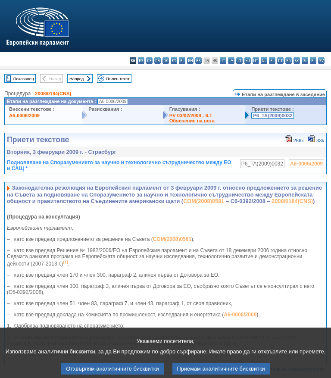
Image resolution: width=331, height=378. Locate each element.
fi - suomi (313, 60)
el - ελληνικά (182, 60)
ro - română (288, 60)
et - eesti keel (174, 60)
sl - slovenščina (305, 60)
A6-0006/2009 (24, 115)
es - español (141, 60)
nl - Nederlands (264, 60)
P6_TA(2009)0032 (272, 115)
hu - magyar (247, 60)
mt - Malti (256, 60)
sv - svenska (321, 60)
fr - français (198, 60)
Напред (76, 78)
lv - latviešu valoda (231, 60)
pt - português (280, 60)
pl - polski (272, 60)
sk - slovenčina (297, 60)
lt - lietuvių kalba (239, 60)
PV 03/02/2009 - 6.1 (190, 115)
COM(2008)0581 (203, 201)
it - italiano (223, 60)
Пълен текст (118, 78)
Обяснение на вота (192, 120)
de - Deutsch (165, 60)
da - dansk (157, 60)
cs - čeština (149, 60)
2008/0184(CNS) (53, 93)
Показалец (23, 78)
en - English (190, 60)
